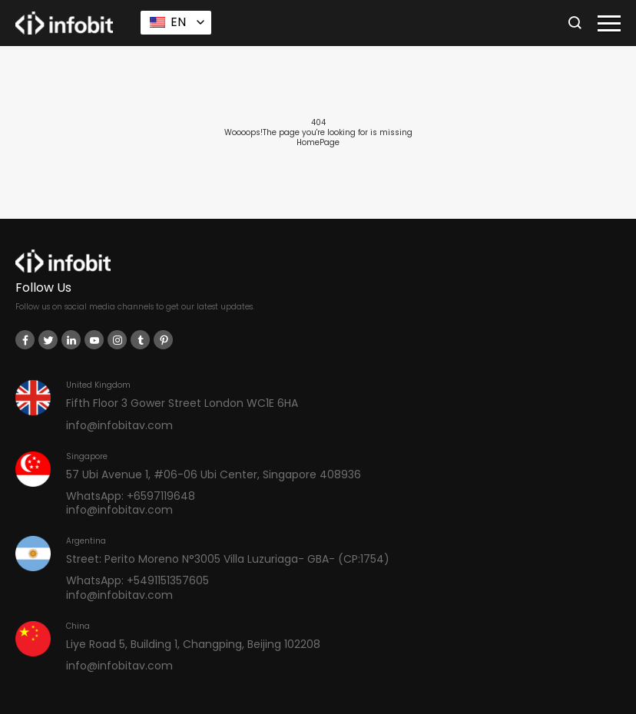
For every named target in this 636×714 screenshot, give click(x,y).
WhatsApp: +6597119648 (130, 496)
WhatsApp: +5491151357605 (137, 580)
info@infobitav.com (119, 425)
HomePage (318, 142)
